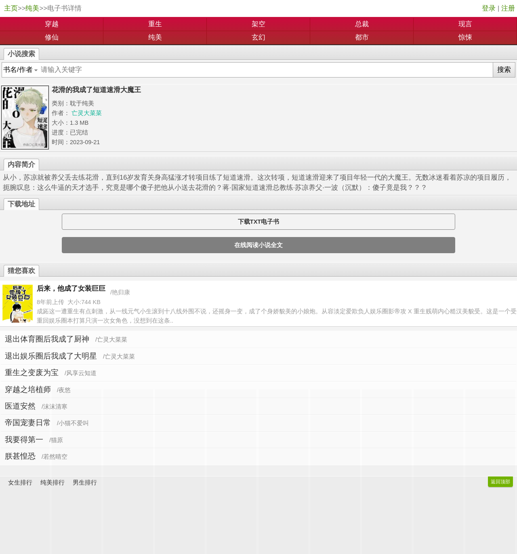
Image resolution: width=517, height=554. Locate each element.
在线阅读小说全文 (258, 245)
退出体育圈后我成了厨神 (47, 339)
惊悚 (465, 37)
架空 (258, 24)
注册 (508, 8)
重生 (155, 24)
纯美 (32, 8)
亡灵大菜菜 (86, 113)
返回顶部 (500, 482)
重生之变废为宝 (32, 372)
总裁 (362, 24)
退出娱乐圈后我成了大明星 (51, 356)
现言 (465, 24)
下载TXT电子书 (258, 221)
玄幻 (258, 37)
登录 (489, 8)
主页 (11, 8)
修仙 (52, 37)
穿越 (52, 24)
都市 (362, 37)
